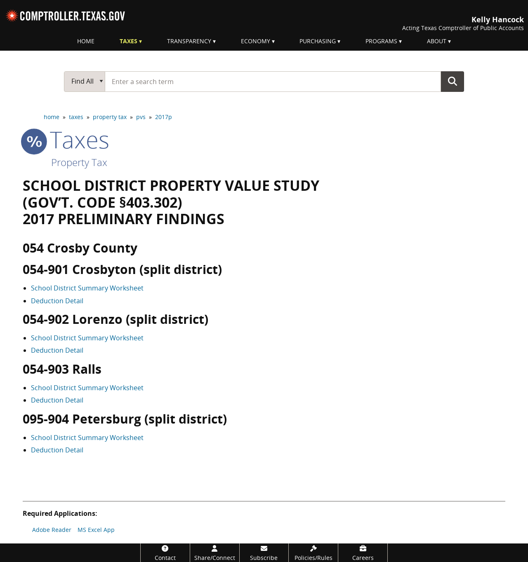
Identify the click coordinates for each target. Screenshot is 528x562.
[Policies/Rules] (313, 552)
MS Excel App (96, 530)
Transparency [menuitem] (189, 41)
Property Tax (79, 162)
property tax (110, 117)
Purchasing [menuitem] (317, 41)
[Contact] (165, 552)
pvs (141, 117)
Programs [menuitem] (381, 41)
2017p (163, 117)
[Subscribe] (264, 552)
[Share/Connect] (214, 552)
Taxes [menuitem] (128, 41)
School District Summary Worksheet (87, 288)
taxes (76, 117)
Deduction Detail (57, 300)
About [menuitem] (436, 41)
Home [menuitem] (85, 41)
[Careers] (362, 552)
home (51, 117)
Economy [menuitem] (255, 41)
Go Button (452, 81)
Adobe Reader (51, 530)
